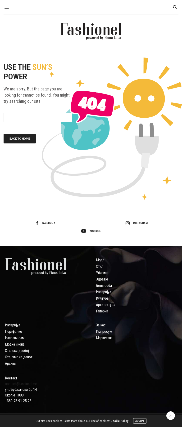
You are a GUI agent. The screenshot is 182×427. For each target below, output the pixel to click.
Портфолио (13, 331)
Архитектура (105, 304)
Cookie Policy (119, 421)
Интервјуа (103, 292)
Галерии (102, 311)
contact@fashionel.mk (21, 384)
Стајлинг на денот (18, 357)
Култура (102, 298)
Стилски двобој (17, 350)
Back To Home (19, 138)
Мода (100, 260)
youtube (91, 231)
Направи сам (14, 338)
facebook (45, 223)
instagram (137, 223)
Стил (99, 266)
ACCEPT (139, 421)
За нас (101, 325)
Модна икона (14, 344)
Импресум (104, 331)
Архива (10, 363)
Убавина (102, 273)
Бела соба (104, 285)
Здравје (102, 279)
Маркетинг (104, 338)
